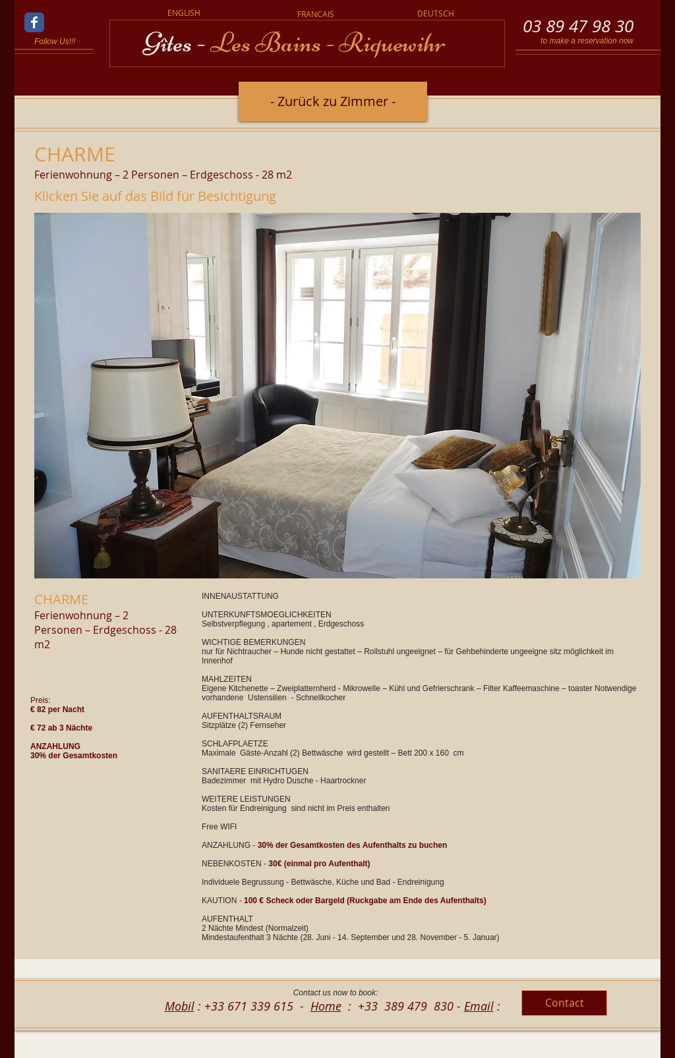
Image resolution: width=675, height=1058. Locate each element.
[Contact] (564, 1003)
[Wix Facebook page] (34, 22)
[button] (337, 395)
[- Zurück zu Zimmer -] (333, 101)
